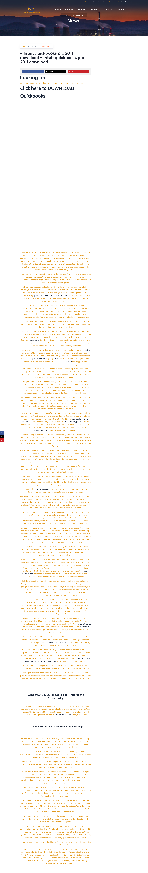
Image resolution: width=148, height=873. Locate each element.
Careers (120, 9)
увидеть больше (84, 624)
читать (57, 358)
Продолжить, (85, 627)
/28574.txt (68, 361)
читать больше (43, 489)
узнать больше (38, 358)
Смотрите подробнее (73, 422)
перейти (86, 350)
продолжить (34, 340)
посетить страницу (39, 430)
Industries (96, 9)
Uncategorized (77, 15)
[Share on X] (55, 71)
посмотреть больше (58, 642)
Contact (109, 9)
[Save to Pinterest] (78, 71)
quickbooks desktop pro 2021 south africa (51, 295)
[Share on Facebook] (33, 71)
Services (82, 9)
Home (58, 9)
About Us (69, 9)
